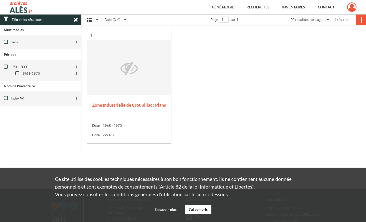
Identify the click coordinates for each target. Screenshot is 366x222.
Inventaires (293, 7)
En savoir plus (166, 209)
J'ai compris (198, 209)
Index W (17, 98)
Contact (326, 7)
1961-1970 (31, 73)
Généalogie (223, 7)
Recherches (258, 7)
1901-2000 (19, 67)
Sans (14, 42)
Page (214, 19)
